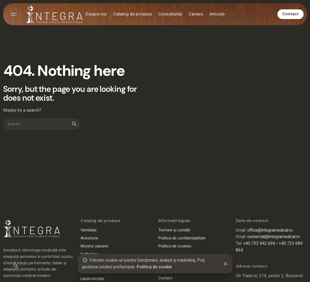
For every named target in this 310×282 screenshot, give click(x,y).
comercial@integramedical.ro (273, 236)
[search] (74, 124)
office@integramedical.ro (270, 230)
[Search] (16, 265)
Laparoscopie (92, 278)
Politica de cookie (154, 267)
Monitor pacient (94, 246)
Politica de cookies (174, 246)
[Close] (225, 263)
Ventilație (89, 230)
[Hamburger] (13, 14)
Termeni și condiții (174, 230)
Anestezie (89, 238)
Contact (290, 14)
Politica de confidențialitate (182, 238)
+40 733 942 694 (259, 243)
